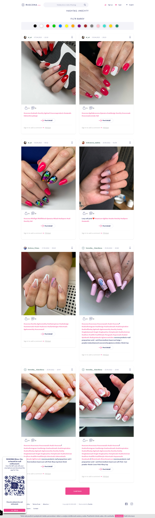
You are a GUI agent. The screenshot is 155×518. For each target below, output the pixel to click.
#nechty (41, 113)
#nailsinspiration (122, 326)
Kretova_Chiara (33, 248)
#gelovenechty (29, 329)
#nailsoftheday (87, 329)
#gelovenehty (42, 324)
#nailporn (124, 218)
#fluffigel (34, 218)
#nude (37, 326)
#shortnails (63, 326)
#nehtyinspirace (53, 324)
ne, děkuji (11, 510)
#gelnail (47, 113)
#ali (97, 116)
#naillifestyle (100, 335)
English (131, 5)
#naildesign (111, 113)
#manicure (99, 218)
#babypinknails (95, 337)
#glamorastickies (107, 337)
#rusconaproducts (56, 113)
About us (46, 504)
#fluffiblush (42, 218)
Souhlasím (119, 516)
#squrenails (117, 335)
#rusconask (126, 113)
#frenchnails (95, 459)
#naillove (85, 335)
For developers (26, 508)
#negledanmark (87, 332)
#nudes (111, 218)
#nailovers (43, 326)
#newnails (67, 113)
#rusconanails (102, 324)
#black (55, 218)
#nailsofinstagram (88, 326)
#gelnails (96, 329)
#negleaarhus (103, 332)
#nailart (125, 335)
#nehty (119, 329)
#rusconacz (93, 324)
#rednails (34, 113)
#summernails (29, 326)
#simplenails (113, 332)
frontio (90, 504)
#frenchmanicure (107, 459)
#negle (95, 332)
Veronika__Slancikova (94, 248)
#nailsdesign (64, 324)
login (120, 5)
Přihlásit (48, 128)
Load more (77, 491)
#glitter (105, 218)
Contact (35, 508)
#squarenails (118, 456)
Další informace (129, 516)
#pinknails (85, 337)
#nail (68, 218)
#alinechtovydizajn (31, 116)
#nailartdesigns (53, 326)
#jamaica (103, 113)
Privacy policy (25, 504)
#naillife (92, 335)
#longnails (109, 335)
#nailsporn (62, 218)
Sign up (110, 5)
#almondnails (61, 456)
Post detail (47, 120)
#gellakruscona (94, 113)
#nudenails (28, 459)
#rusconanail (39, 329)
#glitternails (36, 459)
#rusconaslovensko (89, 116)
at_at (30, 37)
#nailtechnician (124, 332)
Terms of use (36, 504)
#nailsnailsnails (110, 326)
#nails (110, 324)
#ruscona (27, 113)
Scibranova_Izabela (93, 143)
